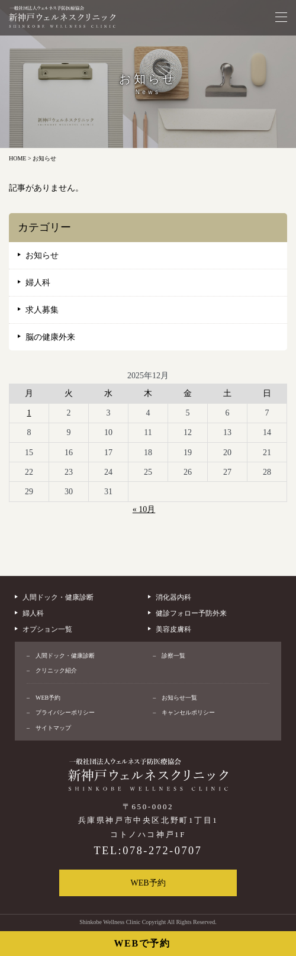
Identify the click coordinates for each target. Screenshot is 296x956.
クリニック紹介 (56, 670)
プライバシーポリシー (65, 712)
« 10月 (144, 509)
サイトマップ (53, 728)
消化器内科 (173, 597)
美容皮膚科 (173, 629)
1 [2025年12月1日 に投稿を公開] (29, 412)
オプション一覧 (47, 629)
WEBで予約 (142, 943)
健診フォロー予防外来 (191, 613)
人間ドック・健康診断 (58, 597)
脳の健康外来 (50, 337)
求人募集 (42, 309)
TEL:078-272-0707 (148, 851)
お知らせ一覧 (179, 697)
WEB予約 (48, 697)
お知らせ (42, 255)
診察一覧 (173, 655)
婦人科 (37, 282)
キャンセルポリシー (188, 712)
